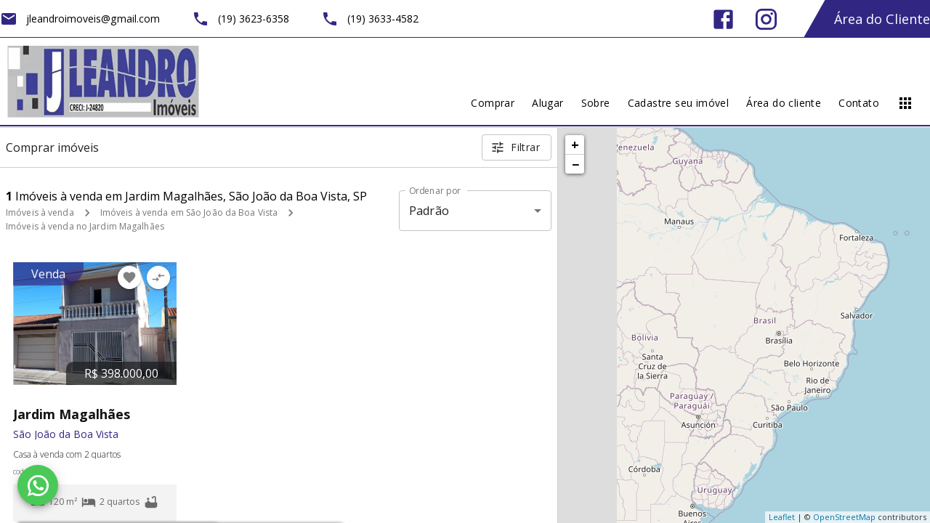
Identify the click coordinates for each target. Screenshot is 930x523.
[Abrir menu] (905, 103)
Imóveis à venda (40, 212)
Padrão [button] (429, 211)
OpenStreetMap (844, 516)
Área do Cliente (882, 19)
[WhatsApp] (37, 485)
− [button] (575, 164)
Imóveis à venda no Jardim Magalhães (85, 226)
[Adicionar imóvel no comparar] (158, 277)
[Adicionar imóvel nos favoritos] (129, 277)
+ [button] (575, 144)
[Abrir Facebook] (723, 19)
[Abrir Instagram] (766, 19)
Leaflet (782, 516)
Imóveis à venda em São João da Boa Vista (189, 212)
